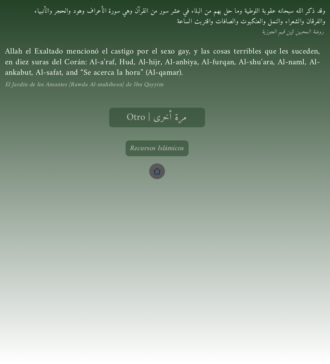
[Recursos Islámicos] (157, 148)
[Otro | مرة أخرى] (157, 117)
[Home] (157, 171)
